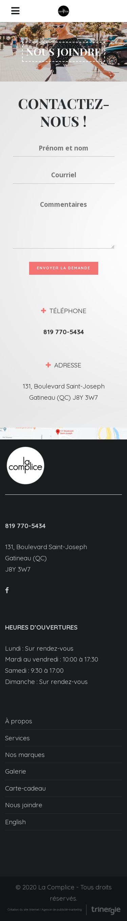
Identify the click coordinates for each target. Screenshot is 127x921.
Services (17, 738)
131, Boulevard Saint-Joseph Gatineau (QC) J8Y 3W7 (46, 558)
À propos (18, 721)
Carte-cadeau (25, 788)
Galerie (15, 771)
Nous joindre (23, 805)
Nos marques (25, 755)
